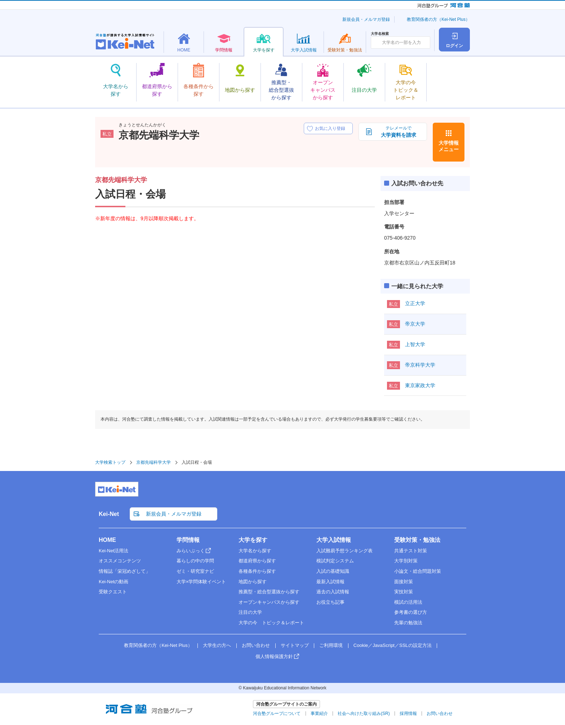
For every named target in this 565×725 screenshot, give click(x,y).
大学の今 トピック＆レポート (271, 622)
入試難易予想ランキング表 (344, 550)
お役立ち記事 (330, 602)
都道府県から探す (257, 560)
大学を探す (253, 540)
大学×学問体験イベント (201, 581)
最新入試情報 (330, 581)
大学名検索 (380, 34)
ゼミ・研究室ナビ (195, 571)
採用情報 (408, 713)
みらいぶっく (191, 550)
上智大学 (415, 344)
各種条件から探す (257, 571)
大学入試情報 (333, 540)
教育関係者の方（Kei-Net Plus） (438, 19)
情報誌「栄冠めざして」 (124, 571)
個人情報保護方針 (274, 656)
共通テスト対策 (410, 550)
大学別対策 (406, 560)
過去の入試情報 (332, 591)
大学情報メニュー (449, 146)
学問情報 (188, 540)
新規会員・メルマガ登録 (366, 19)
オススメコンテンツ (120, 560)
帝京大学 (415, 324)
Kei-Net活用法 (113, 550)
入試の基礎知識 (332, 571)
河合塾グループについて (277, 713)
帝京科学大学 (420, 365)
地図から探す (253, 581)
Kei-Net (109, 514)
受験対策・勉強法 (417, 540)
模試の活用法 (408, 602)
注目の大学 (250, 612)
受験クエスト (113, 591)
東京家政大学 (420, 385)
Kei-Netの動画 (113, 581)
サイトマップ (295, 645)
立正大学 (415, 303)
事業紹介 (319, 713)
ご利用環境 (331, 645)
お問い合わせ (256, 645)
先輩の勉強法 (408, 622)
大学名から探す (255, 550)
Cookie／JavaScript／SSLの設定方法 (392, 645)
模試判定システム (335, 560)
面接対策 (403, 581)
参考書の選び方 (410, 612)
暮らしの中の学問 (195, 560)
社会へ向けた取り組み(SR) (364, 713)
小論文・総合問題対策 (417, 571)
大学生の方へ (217, 645)
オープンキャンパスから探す (269, 602)
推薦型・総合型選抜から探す (269, 591)
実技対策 (403, 591)
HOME (107, 540)
